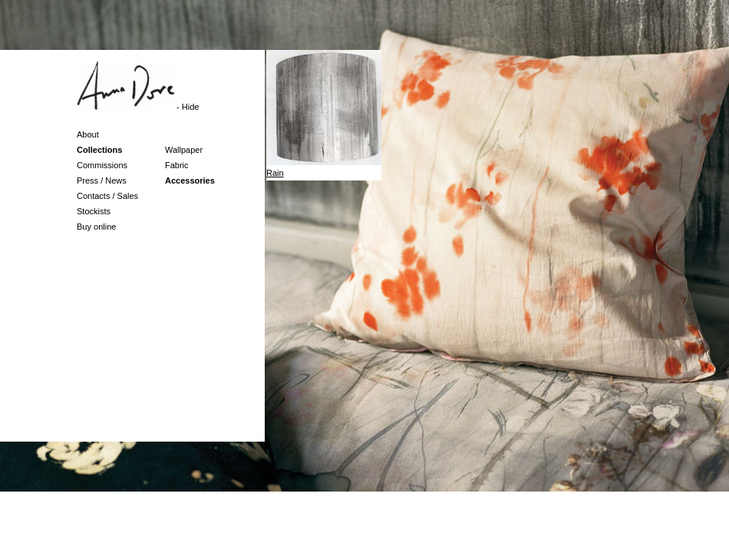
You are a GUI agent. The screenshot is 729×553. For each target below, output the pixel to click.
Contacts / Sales (107, 195)
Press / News (102, 180)
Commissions (102, 165)
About (88, 134)
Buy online (96, 226)
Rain (275, 172)
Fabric (177, 165)
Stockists (94, 211)
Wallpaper (184, 149)
